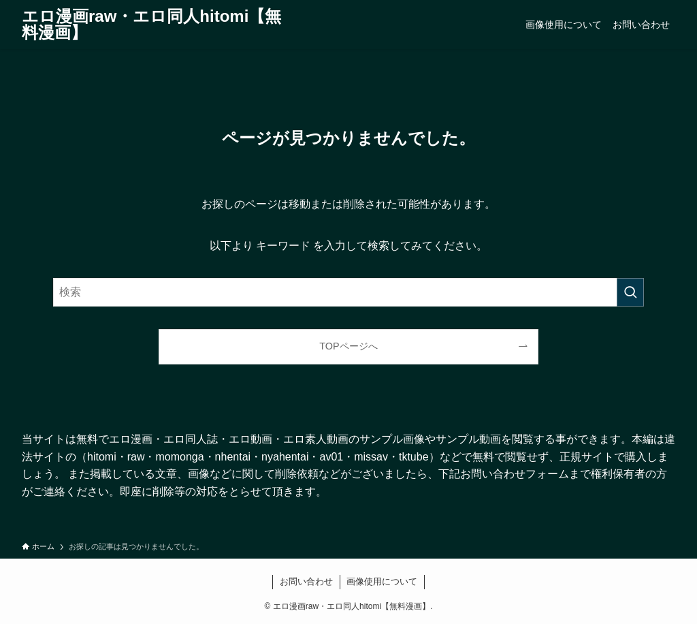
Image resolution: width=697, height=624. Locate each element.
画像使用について (381, 581)
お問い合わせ (306, 581)
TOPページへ (348, 346)
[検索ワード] (348, 292)
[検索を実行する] (630, 292)
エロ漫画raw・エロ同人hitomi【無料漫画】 (151, 24)
